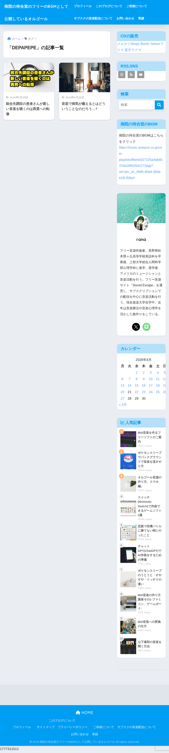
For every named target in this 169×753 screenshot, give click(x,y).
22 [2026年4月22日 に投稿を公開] (137, 392)
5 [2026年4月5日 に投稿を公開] (165, 373)
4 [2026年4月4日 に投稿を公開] (158, 373)
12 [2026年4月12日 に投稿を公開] (165, 379)
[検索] (159, 105)
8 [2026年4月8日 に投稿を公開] (136, 379)
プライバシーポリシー (72, 728)
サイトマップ (46, 728)
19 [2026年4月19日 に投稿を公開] (165, 385)
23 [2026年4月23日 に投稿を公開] (143, 392)
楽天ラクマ (133, 50)
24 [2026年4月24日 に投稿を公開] (151, 392)
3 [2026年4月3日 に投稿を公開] (151, 373)
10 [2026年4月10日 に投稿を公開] (151, 379)
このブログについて (117, 6)
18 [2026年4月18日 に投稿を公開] (158, 385)
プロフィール (91, 6)
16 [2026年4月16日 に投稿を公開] (143, 385)
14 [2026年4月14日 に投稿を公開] (129, 385)
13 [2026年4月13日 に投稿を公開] (122, 385)
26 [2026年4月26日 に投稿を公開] (165, 392)
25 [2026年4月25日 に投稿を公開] (158, 392)
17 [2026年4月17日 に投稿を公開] (151, 385)
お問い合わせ (133, 18)
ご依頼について (144, 6)
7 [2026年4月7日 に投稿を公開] (129, 379)
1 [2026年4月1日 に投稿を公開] (136, 373)
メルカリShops (128, 44)
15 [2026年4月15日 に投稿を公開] (137, 385)
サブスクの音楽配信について (101, 18)
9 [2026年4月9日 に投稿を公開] (143, 379)
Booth (145, 44)
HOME (84, 713)
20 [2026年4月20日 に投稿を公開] (122, 392)
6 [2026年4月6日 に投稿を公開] (122, 379)
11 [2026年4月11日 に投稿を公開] (158, 379)
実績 (149, 18)
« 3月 (123, 405)
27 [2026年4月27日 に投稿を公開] (122, 398)
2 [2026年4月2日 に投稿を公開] (143, 373)
